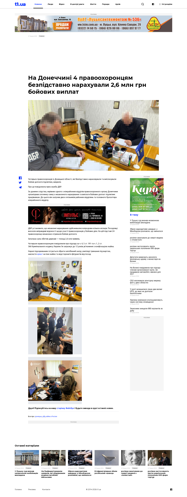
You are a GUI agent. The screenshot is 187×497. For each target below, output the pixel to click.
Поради (105, 4)
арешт (40, 254)
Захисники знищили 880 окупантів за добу (146, 310)
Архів (117, 4)
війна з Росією (51, 416)
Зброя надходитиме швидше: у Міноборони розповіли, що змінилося (146, 230)
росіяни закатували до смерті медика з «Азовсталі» (146, 239)
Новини (38, 4)
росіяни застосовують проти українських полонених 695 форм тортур (144, 248)
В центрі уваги (77, 4)
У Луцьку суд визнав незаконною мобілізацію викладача (144, 221)
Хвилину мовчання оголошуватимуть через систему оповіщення (146, 301)
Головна (18, 489)
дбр (44, 416)
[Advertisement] (93, 56)
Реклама (32, 489)
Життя (93, 4)
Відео (61, 4)
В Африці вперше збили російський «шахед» (106, 472)
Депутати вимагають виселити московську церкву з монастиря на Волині (145, 259)
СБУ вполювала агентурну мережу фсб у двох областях (145, 282)
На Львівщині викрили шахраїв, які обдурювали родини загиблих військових (53, 474)
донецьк (38, 416)
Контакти (46, 489)
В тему (134, 214)
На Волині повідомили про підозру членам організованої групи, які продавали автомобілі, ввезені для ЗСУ (145, 271)
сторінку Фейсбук (65, 408)
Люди (50, 4)
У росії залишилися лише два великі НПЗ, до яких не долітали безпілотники (146, 291)
